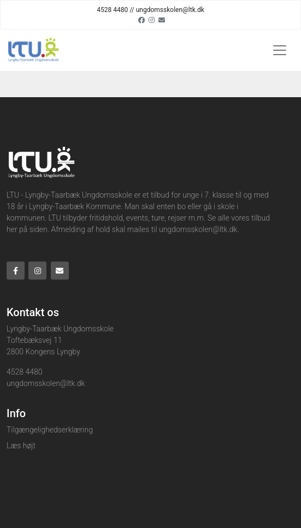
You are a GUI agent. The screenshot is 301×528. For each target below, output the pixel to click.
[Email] (161, 19)
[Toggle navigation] (279, 50)
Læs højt (21, 445)
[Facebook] (141, 19)
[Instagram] (152, 19)
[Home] (33, 50)
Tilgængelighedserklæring (50, 429)
